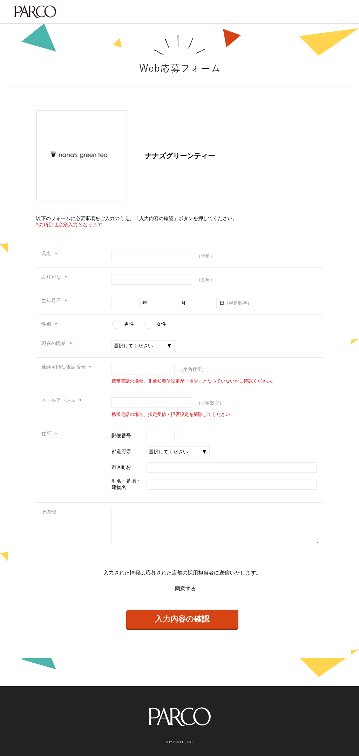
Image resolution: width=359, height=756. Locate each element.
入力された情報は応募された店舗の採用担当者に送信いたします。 (182, 573)
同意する (185, 588)
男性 (129, 324)
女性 (161, 324)
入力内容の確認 (182, 619)
